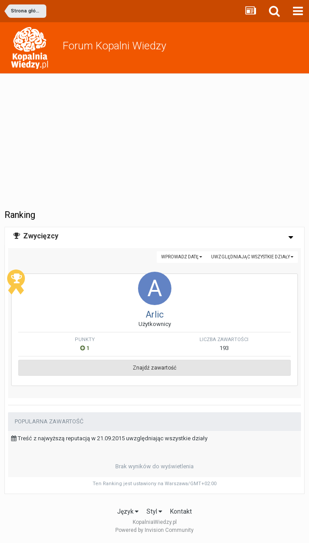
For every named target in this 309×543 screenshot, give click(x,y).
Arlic (155, 314)
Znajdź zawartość (154, 368)
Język (127, 511)
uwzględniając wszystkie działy (252, 256)
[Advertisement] (154, 140)
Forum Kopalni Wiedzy (114, 46)
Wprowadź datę (181, 256)
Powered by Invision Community (154, 530)
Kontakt (181, 511)
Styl (154, 511)
